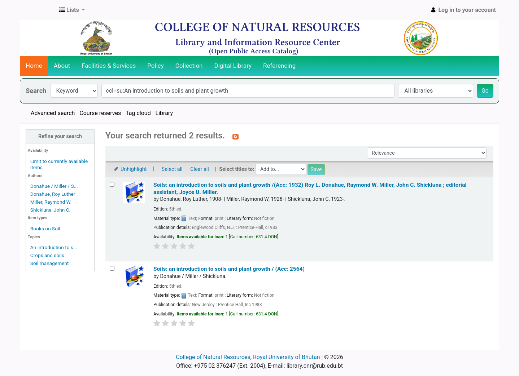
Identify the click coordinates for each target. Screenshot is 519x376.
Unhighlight (130, 169)
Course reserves (100, 113)
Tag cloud (138, 113)
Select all (172, 169)
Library (164, 113)
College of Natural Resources (213, 357)
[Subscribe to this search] (235, 136)
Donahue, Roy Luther (52, 194)
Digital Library (233, 65)
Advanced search (53, 113)
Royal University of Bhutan (286, 357)
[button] (72, 10)
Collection (189, 65)
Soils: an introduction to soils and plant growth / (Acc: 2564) (229, 269)
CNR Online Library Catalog (38, 10)
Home (34, 65)
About (62, 65)
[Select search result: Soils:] (112, 184)
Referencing (279, 65)
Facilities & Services (109, 65)
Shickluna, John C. (50, 210)
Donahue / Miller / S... (54, 186)
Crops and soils (47, 255)
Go (485, 90)
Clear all (199, 169)
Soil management (49, 263)
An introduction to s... (53, 247)
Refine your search (60, 136)
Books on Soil (45, 228)
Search (36, 90)
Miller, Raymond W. (51, 202)
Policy (155, 65)
